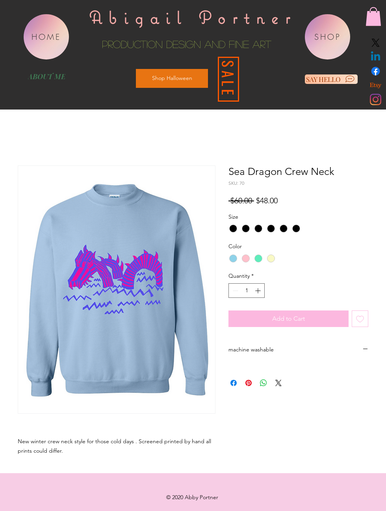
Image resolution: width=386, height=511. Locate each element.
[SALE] (228, 79)
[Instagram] (375, 99)
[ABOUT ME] (46, 76)
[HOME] (46, 36)
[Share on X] (278, 383)
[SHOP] (327, 36)
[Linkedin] (375, 57)
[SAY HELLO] (331, 79)
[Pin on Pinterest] (248, 383)
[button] (373, 16)
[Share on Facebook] (233, 383)
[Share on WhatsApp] (263, 383)
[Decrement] (234, 290)
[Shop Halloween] (172, 78)
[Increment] (259, 290)
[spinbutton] (246, 290)
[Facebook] (375, 71)
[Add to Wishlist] (360, 318)
